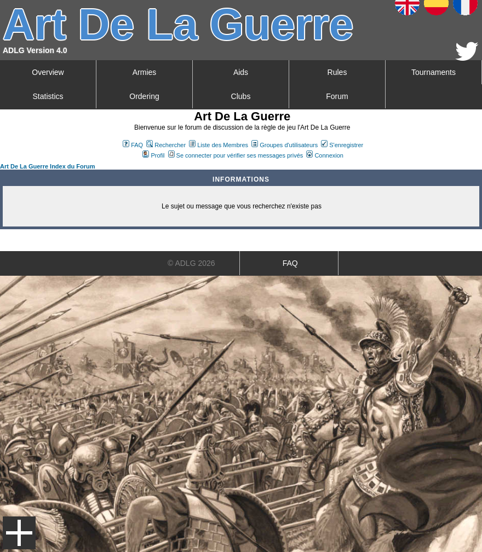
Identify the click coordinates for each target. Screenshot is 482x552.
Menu (19, 532)
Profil (153, 155)
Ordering (144, 96)
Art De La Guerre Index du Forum (47, 166)
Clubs (241, 96)
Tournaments (433, 72)
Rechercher (166, 145)
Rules (337, 72)
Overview (48, 72)
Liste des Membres (218, 145)
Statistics (47, 96)
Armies (145, 72)
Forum (337, 96)
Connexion (324, 155)
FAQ (133, 145)
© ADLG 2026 (191, 263)
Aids (240, 72)
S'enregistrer (342, 145)
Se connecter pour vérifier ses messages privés (235, 155)
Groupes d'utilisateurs (284, 145)
